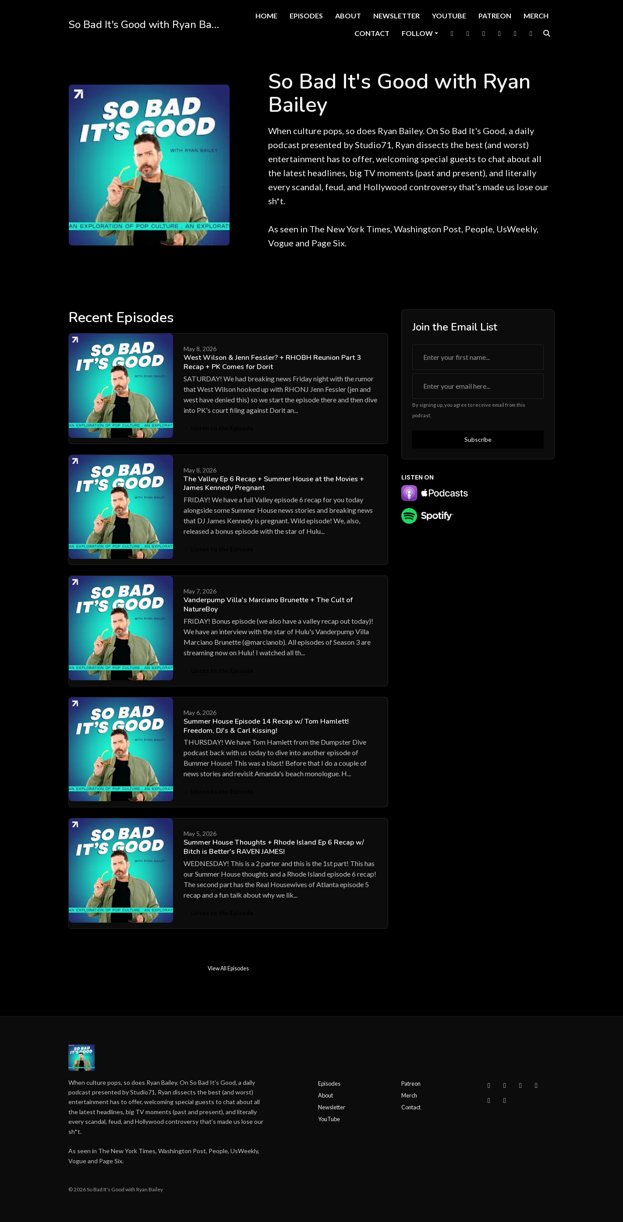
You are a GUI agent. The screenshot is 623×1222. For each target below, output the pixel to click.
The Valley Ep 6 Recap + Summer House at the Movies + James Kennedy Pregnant (274, 483)
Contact (371, 33)
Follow (417, 33)
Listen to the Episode (219, 428)
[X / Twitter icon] (520, 1085)
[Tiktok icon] (489, 1100)
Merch (536, 15)
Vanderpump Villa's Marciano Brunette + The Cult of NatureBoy (268, 604)
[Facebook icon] (489, 1085)
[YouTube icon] (536, 1085)
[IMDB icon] (504, 1100)
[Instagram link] (484, 33)
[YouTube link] (499, 33)
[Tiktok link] (515, 33)
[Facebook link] (452, 33)
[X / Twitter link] (468, 33)
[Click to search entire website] (547, 33)
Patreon (494, 15)
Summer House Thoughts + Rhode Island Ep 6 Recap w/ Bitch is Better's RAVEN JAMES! (274, 847)
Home (266, 15)
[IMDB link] (531, 33)
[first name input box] (478, 357)
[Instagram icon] (504, 1085)
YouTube (449, 15)
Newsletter (396, 15)
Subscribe (478, 439)
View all (371, 319)
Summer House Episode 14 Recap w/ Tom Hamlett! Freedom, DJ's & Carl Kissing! (266, 726)
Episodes (306, 15)
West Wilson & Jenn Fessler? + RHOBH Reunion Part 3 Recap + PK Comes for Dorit (272, 362)
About (348, 15)
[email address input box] (478, 386)
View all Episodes (228, 968)
